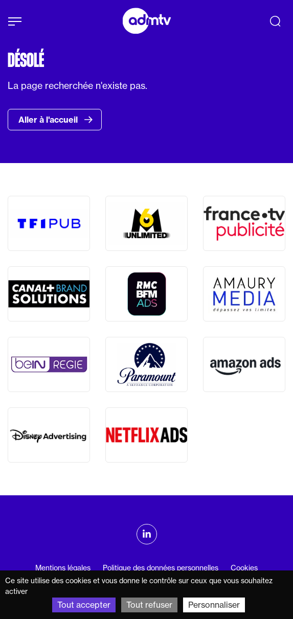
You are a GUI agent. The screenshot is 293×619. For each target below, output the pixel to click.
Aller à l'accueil (55, 119)
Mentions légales (63, 567)
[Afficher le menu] (15, 21)
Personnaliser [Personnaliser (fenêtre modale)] (214, 605)
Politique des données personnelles (160, 567)
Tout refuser (149, 605)
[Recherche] (275, 21)
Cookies (244, 567)
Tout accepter (83, 605)
